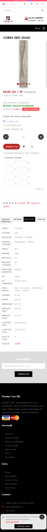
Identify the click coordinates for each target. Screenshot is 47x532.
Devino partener (11, 484)
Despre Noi (9, 434)
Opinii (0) (41, 219)
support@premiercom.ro (14, 507)
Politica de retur (11, 449)
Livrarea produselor (12, 438)
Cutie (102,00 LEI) (12, 125)
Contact (8, 472)
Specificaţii (29, 219)
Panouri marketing (30, 109)
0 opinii (21, 202)
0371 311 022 (10, 511)
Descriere (18, 219)
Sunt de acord (23, 526)
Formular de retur (11, 480)
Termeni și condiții (11, 445)
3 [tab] (23, 84)
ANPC (7, 453)
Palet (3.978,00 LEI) (13, 129)
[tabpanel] (23, 63)
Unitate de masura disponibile (17, 116)
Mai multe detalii (12, 522)
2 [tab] (21, 84)
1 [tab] (18, 84)
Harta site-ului (10, 488)
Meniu (37, 28)
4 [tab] (26, 84)
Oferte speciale (10, 476)
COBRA (16, 109)
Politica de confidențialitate (15, 441)
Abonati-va (23, 374)
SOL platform (10, 457)
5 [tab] (29, 84)
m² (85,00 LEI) (10, 121)
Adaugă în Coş (12, 146)
